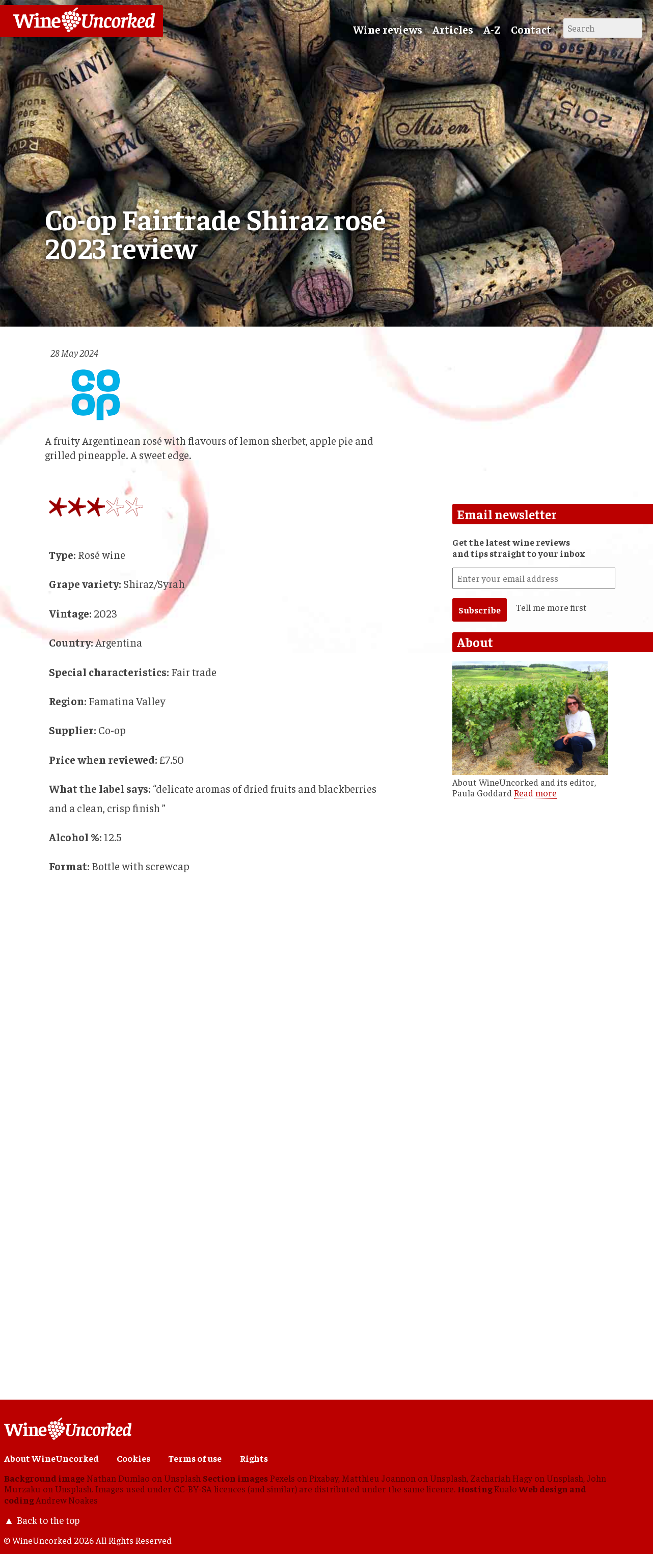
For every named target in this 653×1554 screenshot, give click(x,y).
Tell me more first (551, 607)
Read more (535, 792)
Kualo (505, 1488)
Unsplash (182, 1478)
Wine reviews (387, 29)
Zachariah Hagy (501, 1478)
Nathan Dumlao (118, 1478)
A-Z (492, 29)
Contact (531, 29)
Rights (254, 1458)
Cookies (133, 1458)
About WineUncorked (51, 1458)
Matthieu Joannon (379, 1478)
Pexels (282, 1478)
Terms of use (195, 1458)
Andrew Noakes (67, 1500)
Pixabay (323, 1478)
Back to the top (47, 1520)
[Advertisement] (192, 1291)
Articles (452, 29)
